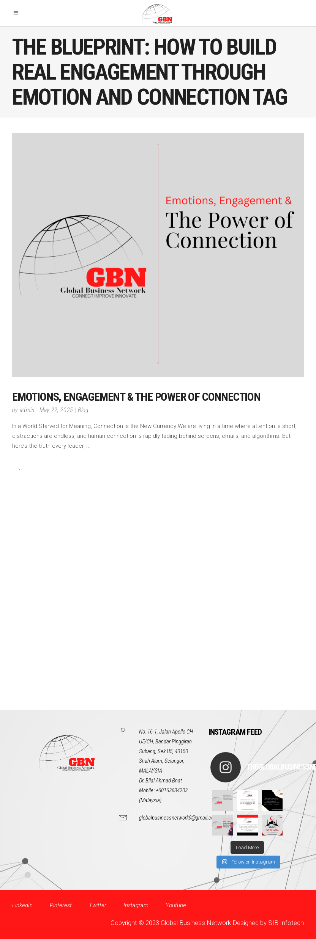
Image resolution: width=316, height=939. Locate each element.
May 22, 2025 (56, 410)
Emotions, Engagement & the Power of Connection (136, 396)
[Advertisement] (158, 615)
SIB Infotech (286, 922)
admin (27, 410)
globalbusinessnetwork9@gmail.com (178, 817)
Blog (83, 410)
